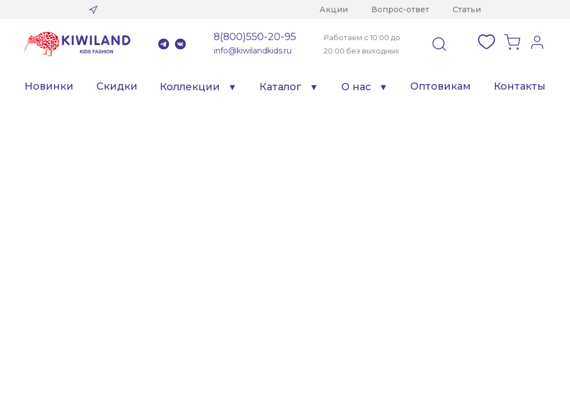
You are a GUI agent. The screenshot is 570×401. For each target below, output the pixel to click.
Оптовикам (440, 86)
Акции (334, 9)
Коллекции (190, 87)
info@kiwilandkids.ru (253, 51)
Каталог (280, 87)
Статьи (467, 9)
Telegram (163, 44)
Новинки (48, 86)
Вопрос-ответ (400, 9)
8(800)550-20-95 (255, 37)
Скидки (116, 86)
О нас (356, 87)
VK (180, 44)
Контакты (520, 86)
